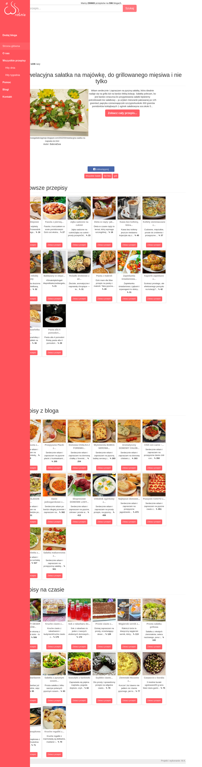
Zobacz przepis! (44, 245)
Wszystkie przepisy (14, 60)
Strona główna (11, 46)
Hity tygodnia (11, 75)
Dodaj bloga (10, 35)
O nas (6, 53)
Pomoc (7, 82)
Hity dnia (9, 67)
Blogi (6, 89)
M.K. (198, 760)
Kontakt (7, 96)
